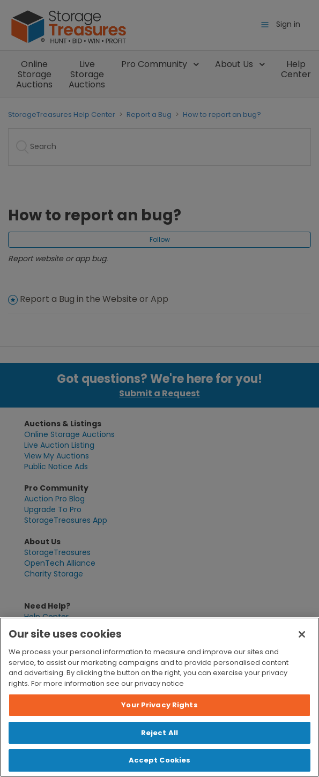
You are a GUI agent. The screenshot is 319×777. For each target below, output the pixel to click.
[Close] (302, 634)
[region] (159, 697)
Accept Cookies (160, 760)
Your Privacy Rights (159, 705)
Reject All (159, 733)
